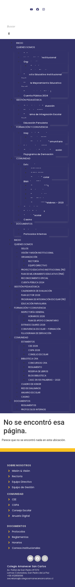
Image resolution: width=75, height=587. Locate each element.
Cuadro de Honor (31, 384)
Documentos (24, 223)
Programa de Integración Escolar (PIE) (41, 116)
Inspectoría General (32, 312)
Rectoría (33, 261)
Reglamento (35, 367)
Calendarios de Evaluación (36, 290)
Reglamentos (28, 405)
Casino (28, 219)
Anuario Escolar (30, 392)
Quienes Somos (25, 47)
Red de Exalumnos (31, 388)
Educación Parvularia (36, 122)
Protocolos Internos (35, 234)
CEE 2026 (33, 345)
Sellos (24, 248)
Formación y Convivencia (32, 127)
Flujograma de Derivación (38, 154)
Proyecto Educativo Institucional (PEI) (41, 76)
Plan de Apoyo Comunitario (43, 320)
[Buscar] (37, 26)
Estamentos (28, 341)
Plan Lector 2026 (30, 295)
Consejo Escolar (38, 354)
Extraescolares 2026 (33, 324)
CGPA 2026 (34, 350)
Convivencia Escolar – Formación (41, 328)
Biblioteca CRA (29, 358)
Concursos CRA (37, 362)
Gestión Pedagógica (29, 100)
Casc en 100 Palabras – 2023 (47, 202)
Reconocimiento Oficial (34, 278)
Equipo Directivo (37, 265)
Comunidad (23, 158)
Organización (29, 256)
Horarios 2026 (36, 316)
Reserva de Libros (38, 371)
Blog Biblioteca (37, 375)
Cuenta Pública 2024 (36, 95)
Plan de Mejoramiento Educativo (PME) (41, 85)
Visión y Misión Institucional (37, 252)
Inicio (19, 43)
